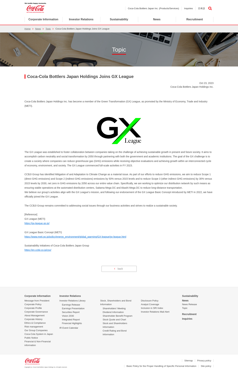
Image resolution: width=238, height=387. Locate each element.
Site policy (206, 366)
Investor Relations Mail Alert (155, 311)
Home (28, 28)
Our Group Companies (36, 330)
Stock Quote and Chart (114, 319)
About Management (35, 315)
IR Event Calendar (68, 328)
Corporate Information (43, 19)
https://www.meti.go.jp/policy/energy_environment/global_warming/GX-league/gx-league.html (75, 236)
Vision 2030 (68, 316)
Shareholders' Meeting (114, 308)
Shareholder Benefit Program (117, 316)
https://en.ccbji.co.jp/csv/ (38, 250)
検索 (210, 8)
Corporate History (34, 319)
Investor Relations (70, 296)
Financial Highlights (72, 323)
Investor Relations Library (72, 300)
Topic (48, 28)
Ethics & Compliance (35, 323)
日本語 (201, 8)
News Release (189, 304)
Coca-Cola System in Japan (39, 334)
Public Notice (31, 337)
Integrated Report (71, 319)
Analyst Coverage (150, 304)
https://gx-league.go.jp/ (37, 223)
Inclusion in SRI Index (152, 308)
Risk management (34, 326)
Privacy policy (204, 360)
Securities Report (71, 312)
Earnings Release (71, 304)
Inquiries (188, 8)
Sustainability (190, 296)
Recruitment (189, 314)
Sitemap (188, 360)
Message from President (37, 300)
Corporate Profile (33, 308)
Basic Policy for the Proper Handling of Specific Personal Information (161, 366)
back (120, 268)
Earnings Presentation (73, 308)
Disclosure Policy (149, 300)
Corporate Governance (36, 311)
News (157, 19)
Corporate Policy (33, 304)
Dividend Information (113, 312)
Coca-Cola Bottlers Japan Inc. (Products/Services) (153, 8)
